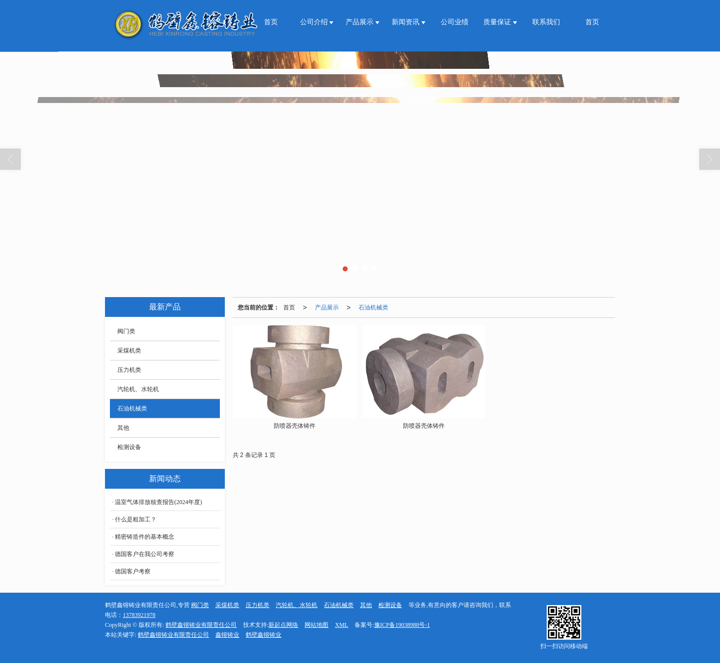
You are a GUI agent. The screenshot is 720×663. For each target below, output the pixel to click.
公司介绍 (315, 22)
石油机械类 (373, 307)
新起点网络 (283, 624)
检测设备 (129, 447)
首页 (271, 22)
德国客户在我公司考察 (144, 554)
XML (341, 624)
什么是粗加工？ (135, 519)
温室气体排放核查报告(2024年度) (158, 502)
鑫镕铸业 (227, 634)
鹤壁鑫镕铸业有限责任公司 (201, 624)
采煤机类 (129, 350)
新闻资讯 (406, 22)
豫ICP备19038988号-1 (402, 624)
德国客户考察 (133, 571)
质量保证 (498, 22)
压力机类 (129, 369)
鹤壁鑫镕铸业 (263, 634)
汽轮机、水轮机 (138, 389)
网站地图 (316, 624)
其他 (123, 427)
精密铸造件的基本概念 (144, 536)
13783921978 (139, 615)
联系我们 (546, 22)
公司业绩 (454, 22)
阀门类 (126, 331)
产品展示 (360, 22)
